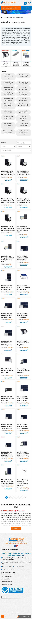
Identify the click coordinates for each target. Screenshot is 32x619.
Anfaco (25, 234)
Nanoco (10, 177)
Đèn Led (6, 17)
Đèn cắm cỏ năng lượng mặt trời (8, 131)
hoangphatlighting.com (24, 569)
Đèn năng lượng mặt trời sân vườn (23, 104)
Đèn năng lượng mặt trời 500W (23, 99)
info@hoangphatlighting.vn (8, 569)
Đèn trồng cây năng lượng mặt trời (8, 125)
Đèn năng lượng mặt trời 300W (23, 94)
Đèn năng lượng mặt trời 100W (23, 88)
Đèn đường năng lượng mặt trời (23, 112)
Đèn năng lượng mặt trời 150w (23, 124)
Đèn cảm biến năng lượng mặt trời (8, 105)
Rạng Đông (26, 262)
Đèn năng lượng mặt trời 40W (8, 83)
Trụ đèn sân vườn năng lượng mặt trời (24, 132)
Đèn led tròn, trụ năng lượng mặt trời (8, 76)
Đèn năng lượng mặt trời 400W (8, 99)
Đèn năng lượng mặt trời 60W (8, 88)
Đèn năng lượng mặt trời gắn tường (23, 118)
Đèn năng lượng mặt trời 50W (23, 83)
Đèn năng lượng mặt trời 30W (23, 75)
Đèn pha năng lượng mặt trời (8, 112)
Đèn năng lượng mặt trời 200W (8, 94)
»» (25, 497)
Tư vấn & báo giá (23, 617)
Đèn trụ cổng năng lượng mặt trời (8, 117)
